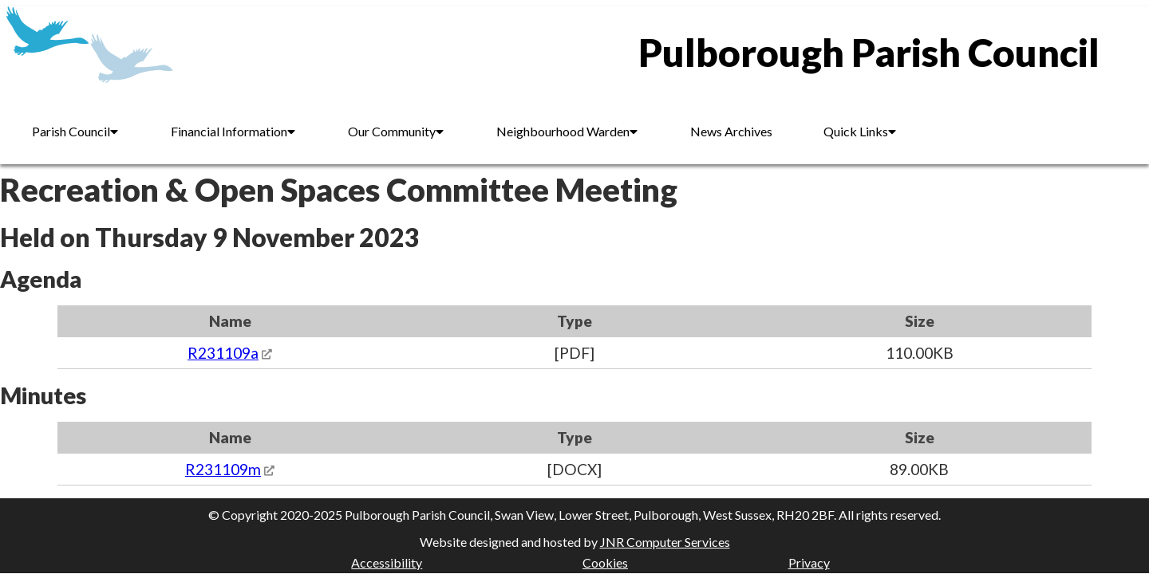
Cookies (605, 562)
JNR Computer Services (665, 541)
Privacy (809, 562)
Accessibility (386, 562)
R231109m (223, 469)
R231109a (223, 353)
